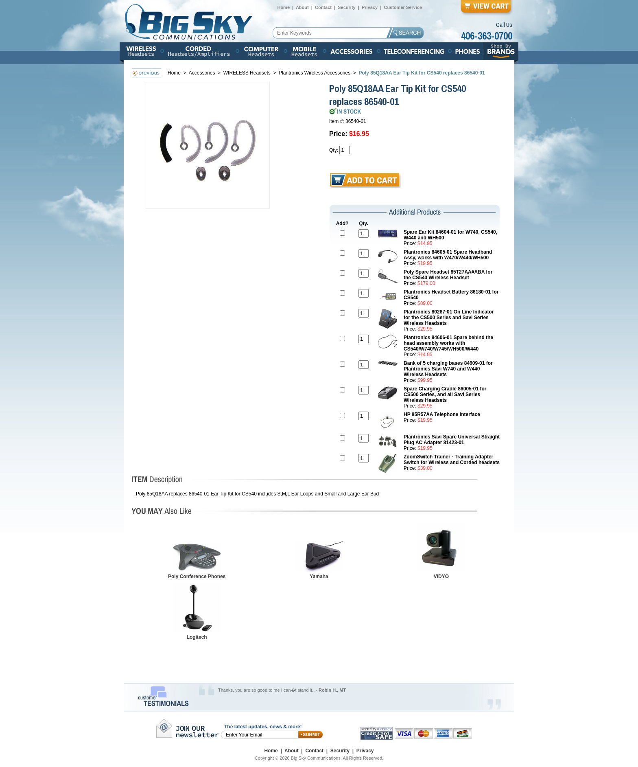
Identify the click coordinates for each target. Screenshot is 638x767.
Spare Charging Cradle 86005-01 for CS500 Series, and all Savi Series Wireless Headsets (445, 394)
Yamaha (319, 576)
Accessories (202, 73)
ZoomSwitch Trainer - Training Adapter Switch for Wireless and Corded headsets (452, 459)
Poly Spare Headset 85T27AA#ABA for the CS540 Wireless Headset (448, 275)
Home (283, 7)
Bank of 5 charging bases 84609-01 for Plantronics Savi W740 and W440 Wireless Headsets (448, 368)
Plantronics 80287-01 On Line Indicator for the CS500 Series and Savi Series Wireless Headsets (449, 317)
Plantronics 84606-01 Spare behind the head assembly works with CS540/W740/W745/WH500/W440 (448, 343)
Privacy (370, 7)
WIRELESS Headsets (247, 73)
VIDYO (441, 576)
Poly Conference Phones (196, 576)
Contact (323, 7)
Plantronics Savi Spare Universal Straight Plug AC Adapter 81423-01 (452, 439)
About (302, 7)
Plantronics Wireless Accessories (314, 73)
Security (346, 7)
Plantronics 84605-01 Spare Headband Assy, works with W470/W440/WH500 (448, 255)
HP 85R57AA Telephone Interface (442, 414)
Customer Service (403, 7)
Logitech (197, 637)
